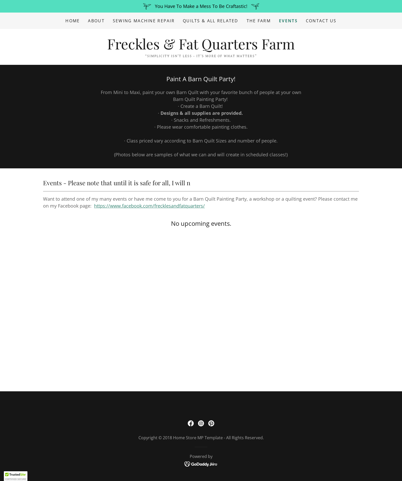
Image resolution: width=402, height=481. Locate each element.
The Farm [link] (259, 21)
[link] (201, 48)
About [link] (96, 21)
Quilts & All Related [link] (210, 21)
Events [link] (288, 21)
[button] (15, 476)
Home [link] (72, 21)
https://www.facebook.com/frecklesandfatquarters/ (149, 206)
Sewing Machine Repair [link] (144, 21)
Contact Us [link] (321, 21)
